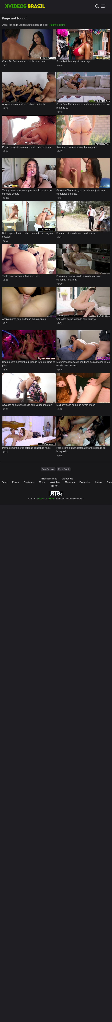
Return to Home (57, 25)
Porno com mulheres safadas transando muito (26, 448)
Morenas (70, 482)
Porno (15, 482)
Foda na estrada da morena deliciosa (76, 233)
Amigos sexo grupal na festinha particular (24, 104)
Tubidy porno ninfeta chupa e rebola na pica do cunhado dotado (27, 192)
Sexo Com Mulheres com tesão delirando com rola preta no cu (83, 106)
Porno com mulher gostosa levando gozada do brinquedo (81, 450)
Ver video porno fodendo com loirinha (76, 319)
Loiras (98, 482)
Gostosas (29, 482)
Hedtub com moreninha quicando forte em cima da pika (28, 364)
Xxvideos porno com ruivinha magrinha (77, 147)
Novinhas (55, 482)
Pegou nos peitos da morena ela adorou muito (26, 147)
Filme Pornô (63, 469)
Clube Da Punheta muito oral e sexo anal (23, 61)
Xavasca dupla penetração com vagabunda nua (27, 405)
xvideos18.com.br (45, 499)
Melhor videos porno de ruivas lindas (76, 405)
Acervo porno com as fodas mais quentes (24, 319)
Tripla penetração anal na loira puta (20, 276)
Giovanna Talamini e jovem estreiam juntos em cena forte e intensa (81, 192)
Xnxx (42, 482)
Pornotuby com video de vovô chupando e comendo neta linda (79, 278)
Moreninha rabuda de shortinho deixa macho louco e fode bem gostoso (83, 364)
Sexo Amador (48, 469)
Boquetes (85, 482)
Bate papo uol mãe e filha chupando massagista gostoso (27, 235)
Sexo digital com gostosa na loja (74, 61)
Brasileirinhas (49, 478)
